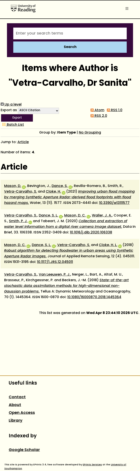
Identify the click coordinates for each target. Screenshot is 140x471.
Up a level (11, 104)
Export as (9, 110)
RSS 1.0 (113, 110)
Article (23, 142)
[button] (17, 118)
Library (15, 420)
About (15, 405)
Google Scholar (24, 450)
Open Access (22, 413)
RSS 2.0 (98, 116)
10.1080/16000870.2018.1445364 (94, 297)
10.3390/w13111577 (114, 203)
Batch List (12, 125)
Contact (17, 397)
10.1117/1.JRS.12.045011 (55, 262)
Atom (96, 110)
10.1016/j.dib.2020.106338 (91, 232)
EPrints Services (92, 465)
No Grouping (90, 133)
